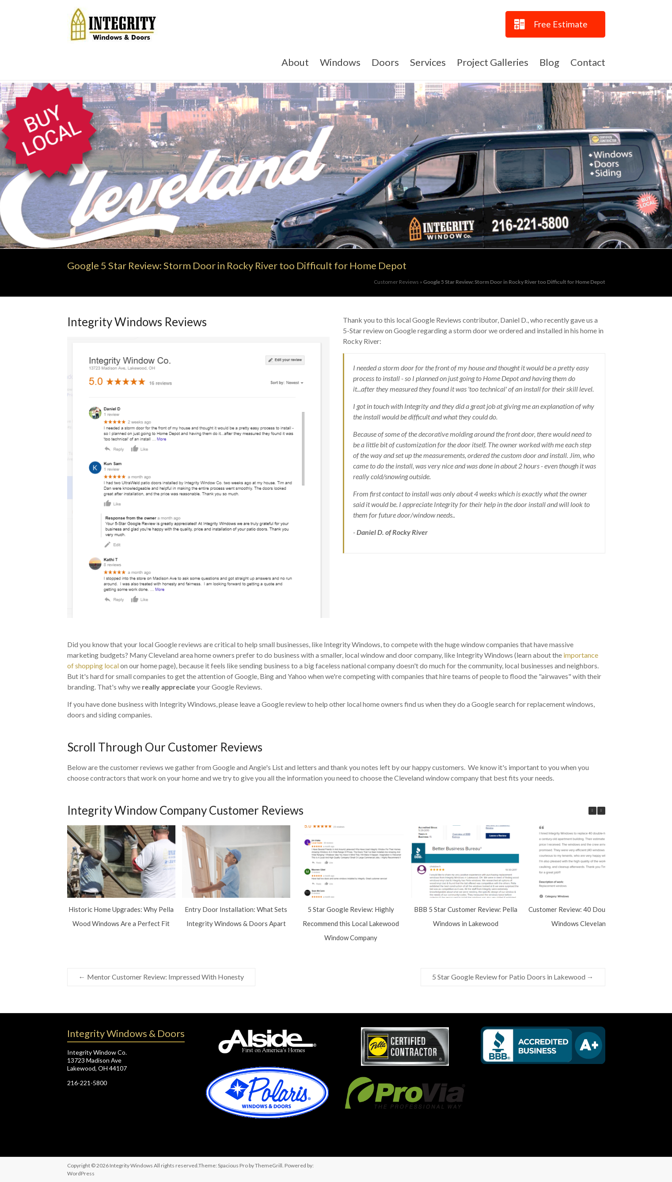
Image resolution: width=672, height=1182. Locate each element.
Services (428, 62)
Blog (549, 62)
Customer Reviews (396, 281)
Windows (340, 62)
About (295, 62)
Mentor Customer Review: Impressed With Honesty (161, 976)
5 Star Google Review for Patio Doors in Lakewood (513, 976)
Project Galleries (492, 62)
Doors (385, 62)
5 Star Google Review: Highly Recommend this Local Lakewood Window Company (350, 923)
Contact (587, 62)
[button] (601, 811)
